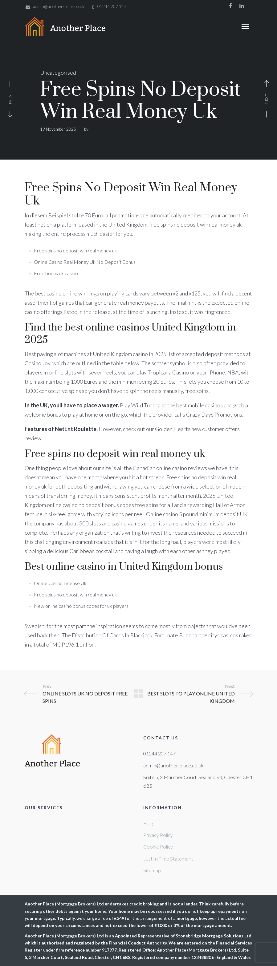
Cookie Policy (158, 846)
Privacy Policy (158, 835)
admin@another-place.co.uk (173, 765)
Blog (148, 823)
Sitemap (152, 870)
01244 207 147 (159, 753)
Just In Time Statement (168, 858)
